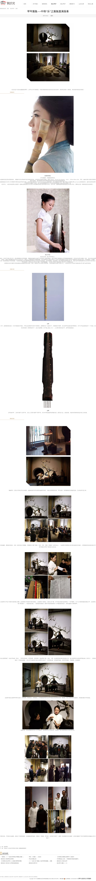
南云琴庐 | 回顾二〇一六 (62, 863)
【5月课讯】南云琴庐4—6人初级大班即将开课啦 (11, 861)
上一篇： (4, 846)
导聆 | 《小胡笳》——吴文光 (35, 856)
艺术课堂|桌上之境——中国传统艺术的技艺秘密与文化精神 (68, 858)
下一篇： (13, 848)
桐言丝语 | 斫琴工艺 (33, 863)
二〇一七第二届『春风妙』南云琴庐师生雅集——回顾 (40, 861)
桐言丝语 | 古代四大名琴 (62, 861)
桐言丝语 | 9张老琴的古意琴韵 (7, 858)
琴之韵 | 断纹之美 (32, 858)
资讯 (17, 8)
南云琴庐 (12, 8)
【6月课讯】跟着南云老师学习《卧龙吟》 (66, 856)
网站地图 (61, 878)
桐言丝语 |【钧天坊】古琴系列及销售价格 (10, 863)
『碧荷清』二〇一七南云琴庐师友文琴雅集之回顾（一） (12, 856)
